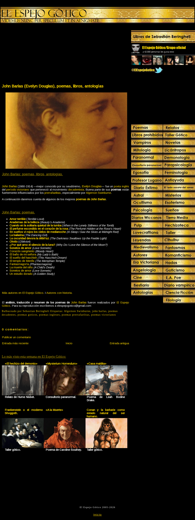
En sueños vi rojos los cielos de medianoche (38, 231)
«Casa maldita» (96, 363)
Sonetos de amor (20, 248)
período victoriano (17, 189)
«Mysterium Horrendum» (61, 363)
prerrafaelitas (52, 192)
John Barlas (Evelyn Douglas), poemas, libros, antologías (52, 86)
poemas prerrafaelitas (76, 314)
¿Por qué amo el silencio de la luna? (32, 244)
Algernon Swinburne (98, 192)
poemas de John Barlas (91, 199)
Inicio (69, 343)
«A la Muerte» (54, 409)
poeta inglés (121, 186)
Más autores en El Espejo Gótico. (23, 292)
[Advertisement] (33, 54)
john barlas (99, 311)
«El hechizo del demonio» (21, 363)
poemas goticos (27, 314)
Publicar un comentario (16, 337)
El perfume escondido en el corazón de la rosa (39, 228)
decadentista (76, 189)
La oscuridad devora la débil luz (29, 238)
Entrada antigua (119, 343)
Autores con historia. (59, 292)
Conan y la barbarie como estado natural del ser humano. (106, 413)
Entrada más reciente (15, 343)
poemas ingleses (49, 314)
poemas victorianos (103, 314)
